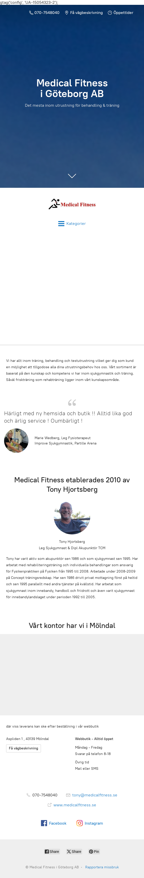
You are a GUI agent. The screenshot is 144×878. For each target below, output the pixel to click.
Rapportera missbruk (102, 867)
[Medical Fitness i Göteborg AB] (72, 204)
